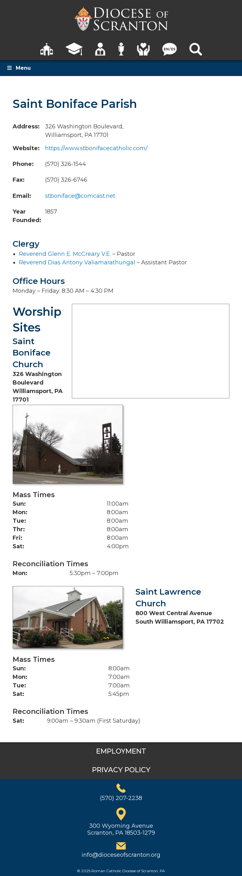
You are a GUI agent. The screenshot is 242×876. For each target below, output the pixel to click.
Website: (26, 148)
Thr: (19, 529)
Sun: (19, 503)
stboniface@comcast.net (80, 195)
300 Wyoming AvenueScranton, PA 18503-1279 (121, 829)
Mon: (20, 512)
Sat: (18, 546)
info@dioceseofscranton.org (121, 854)
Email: (22, 195)
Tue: (19, 520)
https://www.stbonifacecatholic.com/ (96, 148)
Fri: (17, 537)
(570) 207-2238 (121, 798)
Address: (26, 126)
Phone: (23, 164)
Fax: (19, 179)
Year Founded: (27, 216)
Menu (18, 68)
